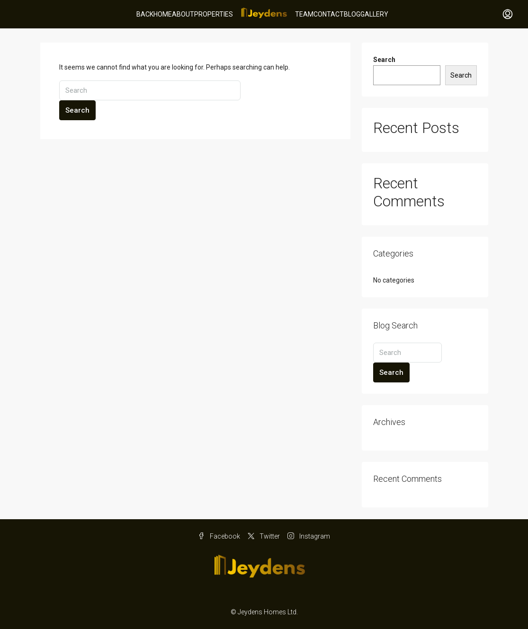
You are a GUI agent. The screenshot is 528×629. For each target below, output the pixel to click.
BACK (144, 14)
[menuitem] (508, 15)
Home (162, 14)
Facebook (219, 536)
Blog (352, 14)
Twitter (264, 536)
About (183, 14)
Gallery (374, 14)
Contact (328, 14)
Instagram (308, 536)
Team (304, 14)
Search (77, 110)
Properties (213, 14)
